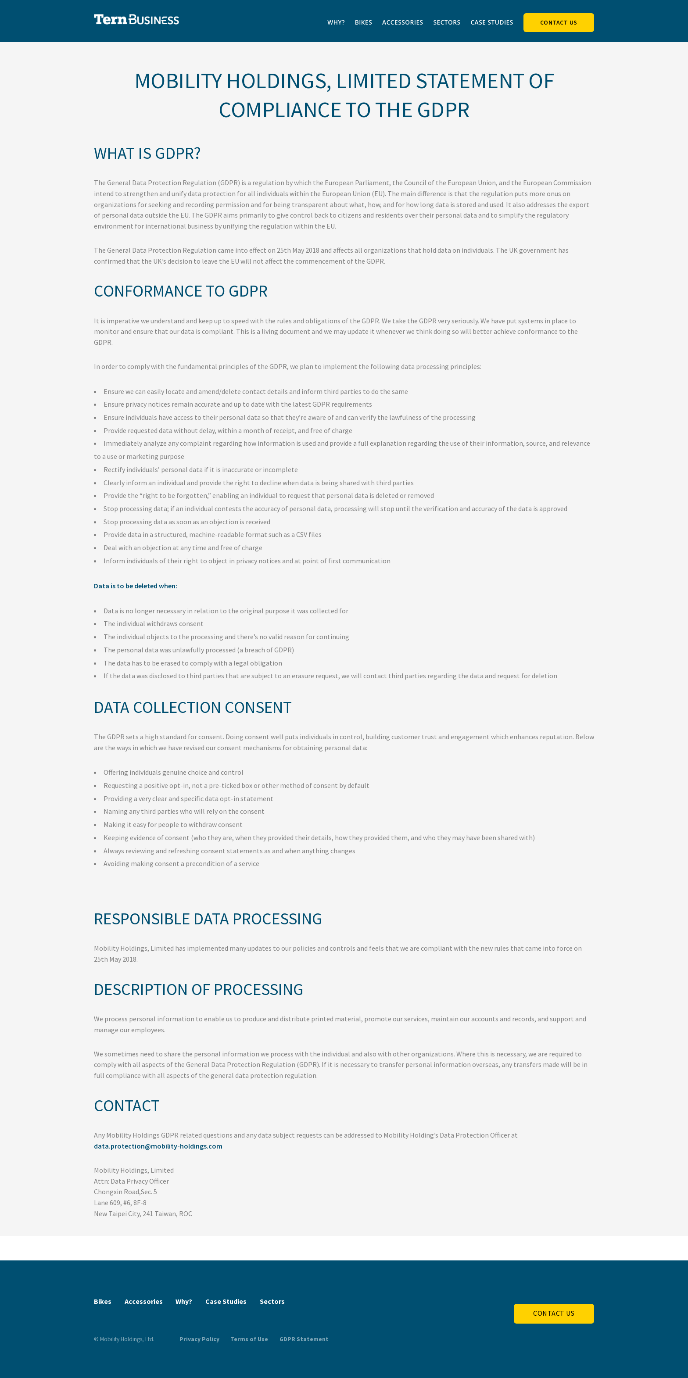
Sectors (446, 22)
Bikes (364, 22)
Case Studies (491, 22)
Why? (336, 22)
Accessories (402, 22)
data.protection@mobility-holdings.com (158, 1146)
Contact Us (558, 22)
